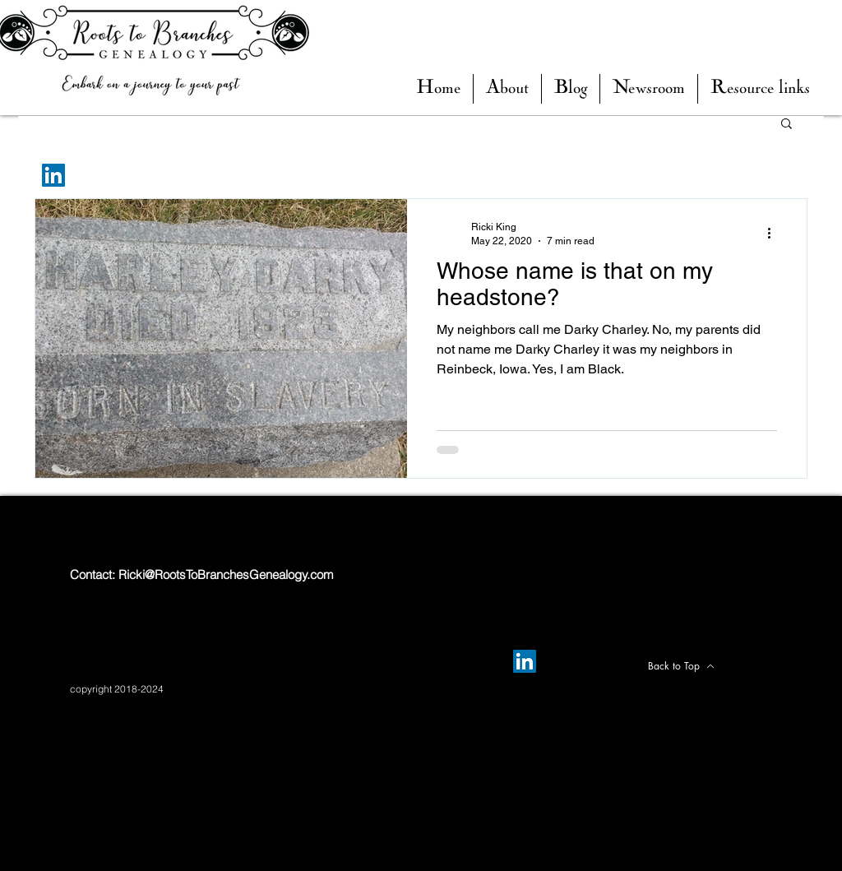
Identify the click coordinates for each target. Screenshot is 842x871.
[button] (570, 89)
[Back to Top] (680, 666)
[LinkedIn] (53, 175)
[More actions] (774, 233)
